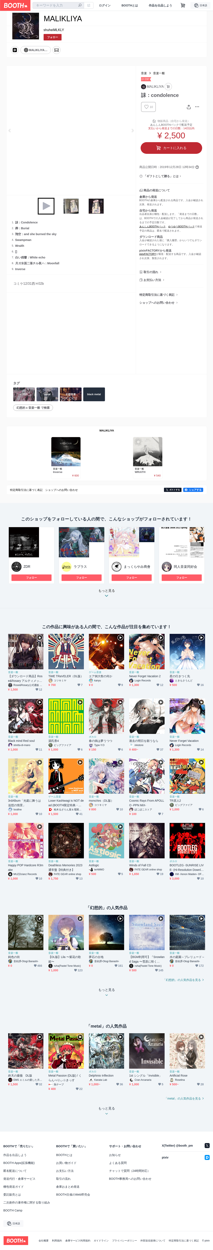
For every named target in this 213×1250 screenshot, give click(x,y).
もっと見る (106, 594)
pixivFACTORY (147, 254)
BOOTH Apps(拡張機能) (19, 1163)
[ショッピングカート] (183, 5)
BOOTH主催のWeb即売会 (73, 1194)
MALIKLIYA (107, 430)
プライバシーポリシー (124, 1240)
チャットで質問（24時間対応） (129, 1170)
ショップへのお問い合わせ (156, 302)
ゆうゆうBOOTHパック (181, 226)
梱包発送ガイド (13, 1186)
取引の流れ (151, 272)
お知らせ (115, 1155)
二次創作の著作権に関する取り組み (26, 1202)
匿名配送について (15, 1170)
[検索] (79, 6)
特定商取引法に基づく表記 (156, 294)
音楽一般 (159, 73)
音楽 (144, 73)
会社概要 (44, 1240)
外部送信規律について (152, 1240)
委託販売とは (12, 1194)
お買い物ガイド (66, 1163)
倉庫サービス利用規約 (77, 1240)
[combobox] (58, 5)
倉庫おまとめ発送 (67, 1186)
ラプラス (80, 566)
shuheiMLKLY (54, 30)
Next (132, 130)
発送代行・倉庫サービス (19, 1178)
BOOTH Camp (12, 1210)
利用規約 (57, 1240)
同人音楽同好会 (185, 566)
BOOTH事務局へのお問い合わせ (130, 1178)
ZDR (27, 566)
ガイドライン (101, 1240)
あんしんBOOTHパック (152, 226)
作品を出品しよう (160, 5)
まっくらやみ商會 (137, 566)
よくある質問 (118, 1163)
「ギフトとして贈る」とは (161, 176)
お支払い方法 (152, 280)
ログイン (105, 5)
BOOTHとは (129, 5)
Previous (9, 130)
